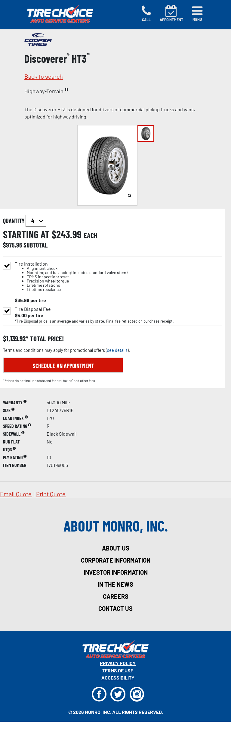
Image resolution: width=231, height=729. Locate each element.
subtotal (35, 244)
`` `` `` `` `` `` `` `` (36, 221)
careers (115, 596)
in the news (115, 584)
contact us (115, 608)
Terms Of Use (117, 670)
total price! (46, 338)
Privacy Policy (118, 663)
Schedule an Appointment (63, 365)
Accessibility (117, 677)
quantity (24, 221)
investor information (116, 572)
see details (117, 350)
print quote (51, 493)
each (90, 235)
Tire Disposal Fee (33, 309)
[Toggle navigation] (197, 14)
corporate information (115, 560)
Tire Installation (71, 276)
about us (115, 548)
